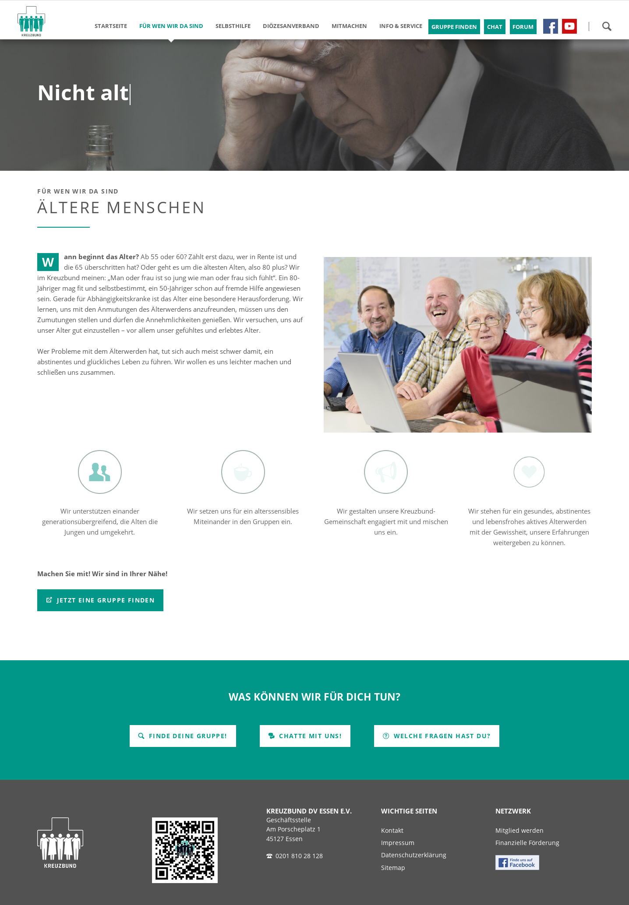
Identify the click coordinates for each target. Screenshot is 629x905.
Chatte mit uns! (309, 736)
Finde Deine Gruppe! (187, 736)
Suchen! (607, 26)
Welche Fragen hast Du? (441, 736)
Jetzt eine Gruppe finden (104, 600)
